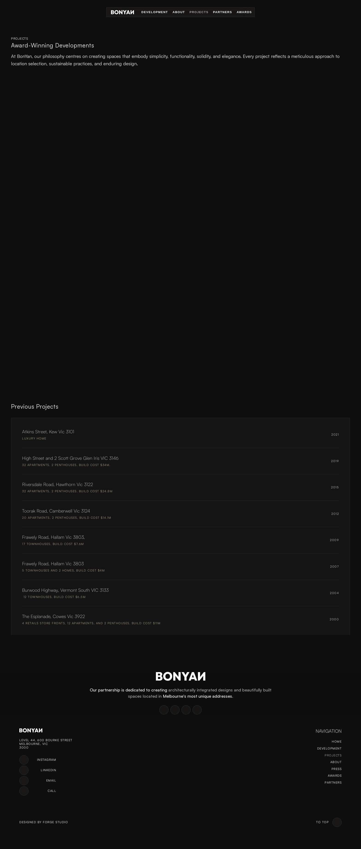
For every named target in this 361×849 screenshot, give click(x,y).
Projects (198, 12)
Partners (222, 12)
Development (154, 12)
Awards (244, 12)
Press (337, 769)
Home (337, 741)
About (179, 12)
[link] (24, 759)
